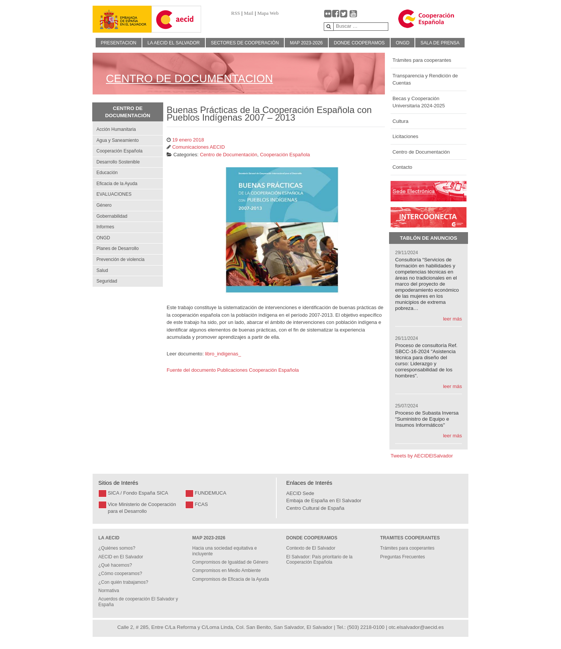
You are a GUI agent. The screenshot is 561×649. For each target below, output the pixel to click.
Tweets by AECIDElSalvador (422, 456)
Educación (107, 172)
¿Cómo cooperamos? (120, 573)
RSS (235, 13)
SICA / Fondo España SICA (138, 493)
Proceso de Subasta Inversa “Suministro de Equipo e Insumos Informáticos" (427, 419)
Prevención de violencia (120, 259)
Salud (102, 270)
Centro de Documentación (421, 152)
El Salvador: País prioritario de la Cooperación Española (319, 559)
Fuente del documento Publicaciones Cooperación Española (233, 370)
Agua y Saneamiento (117, 140)
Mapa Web (268, 13)
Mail (249, 13)
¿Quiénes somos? (116, 548)
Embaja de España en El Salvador (323, 500)
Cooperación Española (119, 151)
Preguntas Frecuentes (402, 556)
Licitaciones (405, 136)
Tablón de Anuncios (428, 238)
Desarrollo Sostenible (118, 162)
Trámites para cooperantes (421, 60)
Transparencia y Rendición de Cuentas (425, 79)
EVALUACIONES (113, 194)
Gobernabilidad (111, 216)
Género (104, 205)
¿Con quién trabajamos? (123, 582)
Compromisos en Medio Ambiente (226, 570)
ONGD (103, 237)
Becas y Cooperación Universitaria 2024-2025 (418, 102)
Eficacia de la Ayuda (116, 183)
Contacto (402, 167)
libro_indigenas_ (223, 354)
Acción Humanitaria (116, 129)
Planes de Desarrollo (117, 248)
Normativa (108, 590)
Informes (105, 226)
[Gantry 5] (122, 19)
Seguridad (106, 281)
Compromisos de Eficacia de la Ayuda (230, 579)
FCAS (201, 504)
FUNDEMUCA (210, 493)
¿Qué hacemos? (115, 565)
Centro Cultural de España (315, 508)
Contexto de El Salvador (310, 548)
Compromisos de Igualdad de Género (230, 562)
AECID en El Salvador (120, 556)
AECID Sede (300, 493)
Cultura (400, 121)
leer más (452, 319)
